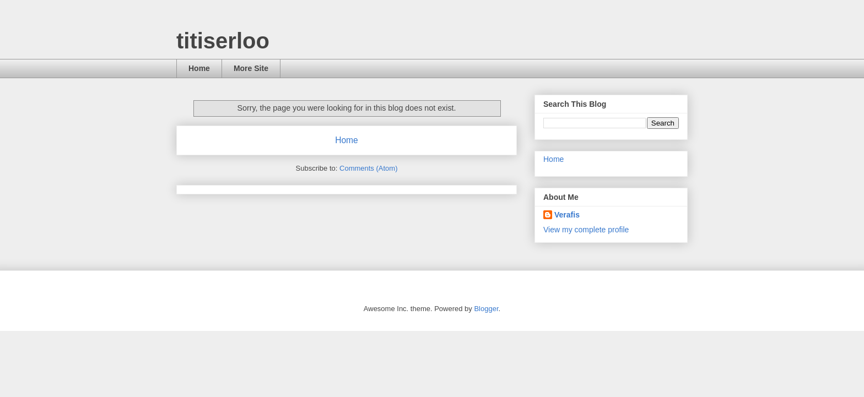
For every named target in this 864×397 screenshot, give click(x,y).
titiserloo (222, 41)
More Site (251, 68)
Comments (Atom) (368, 168)
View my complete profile (586, 229)
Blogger (486, 308)
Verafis (567, 214)
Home (199, 68)
